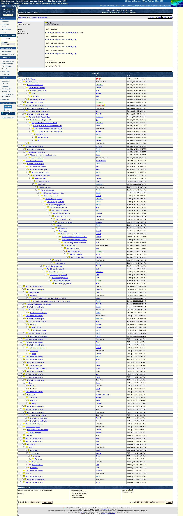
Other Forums (110, 10)
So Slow (29, 435)
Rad (97, 90)
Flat (169, 17)
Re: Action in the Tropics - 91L (36, 105)
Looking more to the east (37, 348)
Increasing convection (37, 99)
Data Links (5, 86)
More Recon (5, 71)
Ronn (98, 342)
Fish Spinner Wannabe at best (37, 430)
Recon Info (5, 69)
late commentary (37, 158)
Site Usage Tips (7, 89)
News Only (5, 24)
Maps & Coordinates (8, 61)
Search (4, 32)
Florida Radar (6, 74)
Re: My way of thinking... (38, 368)
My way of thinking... (36, 365)
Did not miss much (61, 216)
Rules (126, 12)
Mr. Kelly (33, 324)
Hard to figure (36, 327)
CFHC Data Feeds (7, 94)
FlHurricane (8, 9)
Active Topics (127, 10)
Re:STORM (31, 395)
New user (105, 12)
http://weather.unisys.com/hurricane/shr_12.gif (61, 39)
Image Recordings (7, 63)
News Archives (6, 29)
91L (39, 140)
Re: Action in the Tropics (34, 146)
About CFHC (6, 97)
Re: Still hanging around (54, 199)
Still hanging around (51, 196)
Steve (20, 23)
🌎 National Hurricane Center (8, 113)
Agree (34, 354)
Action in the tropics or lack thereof (39, 304)
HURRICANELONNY (103, 394)
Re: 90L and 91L (43, 137)
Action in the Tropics (29, 79)
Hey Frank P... (35, 400)
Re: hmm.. (33, 450)
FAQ (121, 12)
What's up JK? (34, 292)
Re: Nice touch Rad (43, 181)
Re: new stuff (60, 263)
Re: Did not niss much (63, 219)
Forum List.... (31, 444)
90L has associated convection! (53, 193)
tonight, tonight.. (45, 187)
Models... (59, 225)
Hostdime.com (106, 509)
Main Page (5, 21)
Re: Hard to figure (39, 330)
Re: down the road (73, 248)
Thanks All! (42, 184)
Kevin (98, 126)
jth (96, 111)
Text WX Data (6, 91)
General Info (6, 81)
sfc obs (28, 473)
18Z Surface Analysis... (37, 152)
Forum (4, 51)
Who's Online (114, 12)
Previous (150, 17)
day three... (34, 295)
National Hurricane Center (108, 513)
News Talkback (22, 17)
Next (164, 17)
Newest (9, 51)
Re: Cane (33, 386)
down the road (70, 245)
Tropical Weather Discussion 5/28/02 (44, 123)
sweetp (98, 453)
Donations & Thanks (8, 54)
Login (4, 6)
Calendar (133, 12)
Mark (97, 374)
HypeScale (4, 42)
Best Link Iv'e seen (32, 82)
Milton (130, 5)
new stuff (58, 260)
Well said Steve (37, 465)
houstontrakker (101, 161)
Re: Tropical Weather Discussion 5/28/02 (47, 126)
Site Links (5, 83)
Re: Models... (62, 228)
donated (82, 512)
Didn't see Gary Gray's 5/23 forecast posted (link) (49, 298)
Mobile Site (5, 99)
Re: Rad (36, 96)
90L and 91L (40, 134)
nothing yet (34, 351)
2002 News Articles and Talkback (38, 17)
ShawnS (99, 213)
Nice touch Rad (40, 178)
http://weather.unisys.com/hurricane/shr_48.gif (61, 53)
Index (158, 17)
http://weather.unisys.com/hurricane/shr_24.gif (61, 46)
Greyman (99, 146)
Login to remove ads (8, 117)
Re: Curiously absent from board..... (74, 237)
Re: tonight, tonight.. (48, 190)
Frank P (98, 88)
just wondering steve (33, 427)
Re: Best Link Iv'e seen (35, 85)
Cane (31, 383)
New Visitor (15, 6)
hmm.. (31, 447)
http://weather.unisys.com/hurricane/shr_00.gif (61, 32)
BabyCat (99, 289)
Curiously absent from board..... (71, 234)
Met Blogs (5, 27)
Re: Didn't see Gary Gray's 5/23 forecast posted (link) (51, 301)
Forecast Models (7, 66)
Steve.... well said (35, 433)
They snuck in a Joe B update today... (43, 155)
